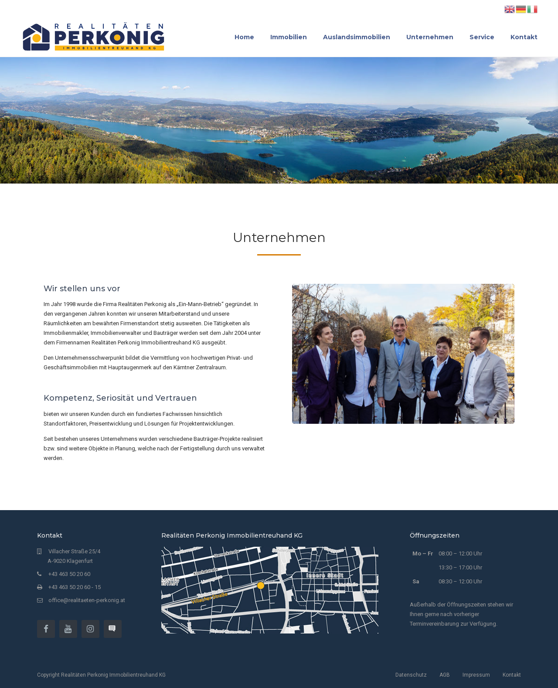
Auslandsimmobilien (356, 37)
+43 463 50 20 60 (69, 574)
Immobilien (288, 37)
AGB (444, 675)
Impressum (476, 675)
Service (482, 37)
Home (244, 37)
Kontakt (524, 37)
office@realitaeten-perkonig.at (86, 600)
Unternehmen (429, 37)
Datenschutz (411, 675)
